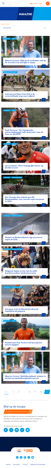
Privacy (25, 464)
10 (41, 392)
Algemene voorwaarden (37, 464)
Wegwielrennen (17, 233)
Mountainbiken (16, 195)
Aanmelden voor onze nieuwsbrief (18, 411)
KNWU (13, 38)
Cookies (8, 464)
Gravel (14, 90)
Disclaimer (16, 464)
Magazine (7, 38)
